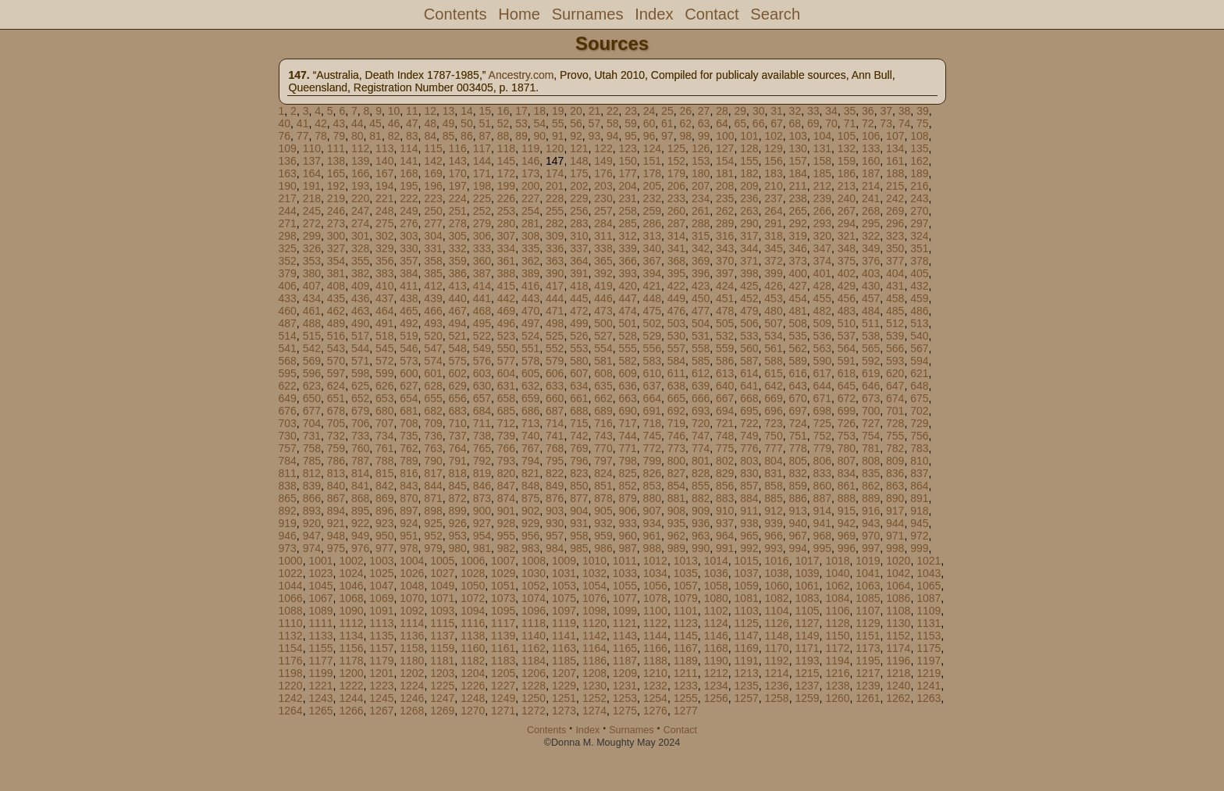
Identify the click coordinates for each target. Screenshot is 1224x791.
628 (433, 385)
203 (603, 186)
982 (506, 548)
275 (384, 223)
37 (886, 111)
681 (409, 410)
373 (797, 261)
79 (339, 136)
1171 (807, 648)
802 (725, 460)
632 (530, 385)
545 (384, 348)
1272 (533, 710)
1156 (351, 648)
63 (704, 123)
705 (336, 423)
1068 (351, 598)
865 (288, 498)
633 (555, 385)
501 (627, 323)
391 (579, 273)
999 (919, 548)
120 (555, 148)
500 (603, 323)
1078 (655, 598)
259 (652, 211)
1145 (686, 635)
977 (384, 548)
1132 (291, 635)
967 (797, 535)
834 (847, 473)
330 (409, 248)
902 (530, 510)
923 (384, 523)
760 (360, 448)
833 (822, 473)
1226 (473, 685)
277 (433, 223)
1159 (442, 648)
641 (749, 385)
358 (433, 261)
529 (652, 336)
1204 (473, 673)
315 (701, 236)
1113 (381, 623)
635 (603, 385)
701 (895, 410)
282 (555, 223)
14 (467, 111)
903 (555, 510)
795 (555, 460)
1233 (686, 685)
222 (409, 198)
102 (773, 136)
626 (384, 385)
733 (360, 435)
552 (555, 348)
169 (433, 173)
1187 (625, 660)
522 (482, 336)
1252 (594, 698)
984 (555, 548)
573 (409, 361)
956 (530, 535)
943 (871, 523)
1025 (381, 573)
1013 (686, 560)
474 (627, 311)
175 (579, 173)
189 (919, 173)
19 (558, 111)
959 (603, 535)
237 (773, 198)
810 (919, 460)
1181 (442, 660)
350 (895, 248)
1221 (320, 685)
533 (749, 336)
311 (603, 236)
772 (652, 448)
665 (676, 398)
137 (312, 161)
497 (530, 323)
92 (576, 136)
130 (797, 148)
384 (409, 273)
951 (409, 535)
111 (336, 148)
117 (482, 148)
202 (579, 186)
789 (409, 460)
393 (627, 273)
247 (360, 211)
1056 (655, 585)
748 (725, 435)
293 (822, 223)
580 (579, 361)
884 (749, 498)
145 (506, 161)
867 (336, 498)
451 (725, 298)
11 (412, 111)
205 (652, 186)
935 (676, 523)
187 (871, 173)
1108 (898, 610)
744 (627, 435)
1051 (503, 585)
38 (904, 111)
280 (506, 223)
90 (540, 136)
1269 (442, 710)
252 (482, 211)
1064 (898, 585)
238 (797, 198)
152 (676, 161)
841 (360, 485)
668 (749, 398)
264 (773, 211)
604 (506, 373)
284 (603, 223)
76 (285, 136)
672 (847, 398)
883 (725, 498)
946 (288, 535)
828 (701, 473)
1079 (686, 598)
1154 (291, 648)
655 (433, 398)
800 (676, 460)
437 (384, 298)
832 (797, 473)
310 (579, 236)
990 (701, 548)
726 (847, 423)
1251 (564, 698)
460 (288, 311)
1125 (747, 623)
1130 (898, 623)
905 (603, 510)
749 (749, 435)
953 (457, 535)
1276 (655, 710)
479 (749, 311)
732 (336, 435)
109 (288, 148)
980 (457, 548)
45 (375, 123)
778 (797, 448)
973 (288, 548)
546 (409, 348)
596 (312, 373)
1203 (442, 673)
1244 (351, 698)
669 (773, 398)
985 (579, 548)
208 (725, 186)
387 (482, 273)
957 (555, 535)
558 (701, 348)
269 (895, 211)
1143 (625, 635)
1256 (716, 698)
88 (503, 136)
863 (895, 485)
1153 (928, 635)
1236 (777, 685)
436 (360, 298)
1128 (837, 623)
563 (822, 348)
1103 (747, 610)
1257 (747, 698)
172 (506, 173)
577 (506, 361)
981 (482, 548)
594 (919, 361)
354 (336, 261)
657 (482, 398)
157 (797, 161)
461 (312, 311)
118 (506, 148)
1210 (655, 673)
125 (676, 148)
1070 (412, 598)
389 (530, 273)
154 (725, 161)
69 (813, 123)
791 (457, 460)
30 (759, 111)
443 (530, 298)
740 (530, 435)
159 (847, 161)
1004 (412, 560)
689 (603, 410)
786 (336, 460)
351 (919, 248)
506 (749, 323)
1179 (381, 660)
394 (652, 273)
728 (895, 423)
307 (506, 236)
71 (850, 123)
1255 (686, 698)
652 (360, 398)
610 (652, 373)
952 (433, 535)
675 (919, 398)
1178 (351, 660)
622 (288, 385)
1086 (898, 598)
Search (775, 14)
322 (871, 236)
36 (868, 111)
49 (449, 123)
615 (773, 373)
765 (482, 448)
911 (749, 510)
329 (384, 248)
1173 (868, 648)
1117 (503, 623)
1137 (442, 635)
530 (676, 336)
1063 (868, 585)
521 (457, 336)
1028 (473, 573)
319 (797, 236)
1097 (564, 610)
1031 (564, 573)
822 (555, 473)
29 (741, 111)
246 (336, 211)
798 (627, 460)
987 (627, 548)
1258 (777, 698)
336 (555, 248)
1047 (381, 585)
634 (579, 385)
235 (725, 198)
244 (288, 211)
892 (288, 510)
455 (822, 298)
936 (701, 523)
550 (506, 348)
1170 (777, 648)
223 (433, 198)
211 (797, 186)
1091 (381, 610)
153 (701, 161)
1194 (837, 660)
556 (652, 348)
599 (384, 373)
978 (409, 548)
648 (919, 385)
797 (603, 460)
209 (749, 186)
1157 (381, 648)
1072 (473, 598)
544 (360, 348)
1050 (473, 585)
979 (433, 548)
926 (457, 523)
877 (579, 498)
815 (384, 473)
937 (725, 523)
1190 (716, 660)
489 (336, 323)
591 (847, 361)
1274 (594, 710)
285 (627, 223)
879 (627, 498)
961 (652, 535)
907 (652, 510)
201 (555, 186)
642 (773, 385)
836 (895, 473)
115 (433, 148)
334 (506, 248)
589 (797, 361)
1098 (594, 610)
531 (701, 336)
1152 (898, 635)
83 (412, 136)
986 (603, 548)
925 (433, 523)
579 (555, 361)
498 (555, 323)
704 (312, 423)
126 (701, 148)
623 (312, 385)
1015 (747, 560)
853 (652, 485)
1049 (442, 585)
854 (676, 485)
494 (457, 323)
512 (895, 323)
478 (725, 311)
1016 (777, 560)
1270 (473, 710)
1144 (655, 635)
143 (457, 161)
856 (725, 485)
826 (652, 473)
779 (822, 448)
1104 (777, 610)
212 (822, 186)
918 (919, 510)
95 (630, 136)
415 (506, 286)
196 (433, 186)
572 (384, 361)
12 (430, 111)
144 (482, 161)
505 (725, 323)
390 (555, 273)
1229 (564, 685)
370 (725, 261)
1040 (837, 573)
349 (871, 248)
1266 (351, 710)
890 (895, 498)
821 (530, 473)
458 (895, 298)
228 (555, 198)
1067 (320, 598)
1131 (928, 623)
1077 (625, 598)
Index (654, 14)
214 (871, 186)
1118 (533, 623)
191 (312, 186)
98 (685, 136)
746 (676, 435)
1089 (320, 610)
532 (725, 336)
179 (676, 173)
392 (603, 273)
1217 (868, 673)
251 (457, 211)
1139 (503, 635)
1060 (777, 585)
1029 (503, 573)
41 (303, 123)
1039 (807, 573)
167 (384, 173)
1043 (928, 573)
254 (530, 211)
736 (433, 435)
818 (457, 473)
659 (530, 398)
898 (433, 510)
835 (871, 473)
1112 (351, 623)
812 (312, 473)
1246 (412, 698)
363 (555, 261)
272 (312, 223)
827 (676, 473)
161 (895, 161)
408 (336, 286)
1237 (807, 685)
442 (506, 298)
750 (773, 435)
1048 (412, 585)
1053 (564, 585)
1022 (291, 573)
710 (457, 423)
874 (506, 498)
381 (336, 273)
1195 (868, 660)
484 (871, 311)
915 (847, 510)
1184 (533, 660)
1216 (837, 673)
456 (847, 298)
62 (685, 123)
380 (312, 273)
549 (482, 348)
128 (749, 148)
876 (555, 498)
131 (822, 148)
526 (579, 336)
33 (813, 111)
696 (773, 410)
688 (579, 410)
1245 (381, 698)
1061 (807, 585)
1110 (291, 623)
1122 (655, 623)
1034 (655, 573)
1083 (807, 598)
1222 (351, 685)
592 (871, 361)
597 (336, 373)
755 (895, 435)
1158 (412, 648)
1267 (381, 710)
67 (776, 123)
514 (288, 336)
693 (701, 410)
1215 (807, 673)
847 (506, 485)
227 (530, 198)
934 (652, 523)
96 (649, 136)
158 (822, 161)
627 (409, 385)
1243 (320, 698)
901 (506, 510)
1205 (503, 673)
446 (603, 298)
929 (530, 523)
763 (433, 448)
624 (336, 385)
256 (579, 211)
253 (506, 211)
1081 (747, 598)
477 (701, 311)
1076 (594, 598)
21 (595, 111)
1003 (381, 560)
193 (360, 186)
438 (409, 298)
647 (895, 385)
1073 (503, 598)
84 (430, 136)
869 (384, 498)
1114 (412, 623)
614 (749, 373)
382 (360, 273)
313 (652, 236)
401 (822, 273)
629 (457, 385)
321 (847, 236)
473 (603, 311)
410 (384, 286)
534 (773, 336)
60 (649, 123)
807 (847, 460)
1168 (716, 648)
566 (895, 348)
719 (676, 423)
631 (506, 385)
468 (482, 311)
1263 (928, 698)
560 (749, 348)
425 (749, 286)
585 (701, 361)
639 (701, 385)
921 (336, 523)
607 (579, 373)
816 (409, 473)
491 (384, 323)
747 (701, 435)
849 (555, 485)
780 (847, 448)
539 (895, 336)
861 (847, 485)
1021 (928, 560)
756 (919, 435)
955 (506, 535)
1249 (503, 698)
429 (847, 286)
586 (725, 361)
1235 (747, 685)
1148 (777, 635)
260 (676, 211)
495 (482, 323)
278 (457, 223)
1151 (868, 635)
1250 (533, 698)
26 (685, 111)
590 (822, 361)
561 (773, 348)
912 (773, 510)
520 (433, 336)
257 (603, 211)
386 (457, 273)
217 (288, 198)
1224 (412, 685)
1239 (868, 685)
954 (482, 535)
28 (722, 111)
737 (457, 435)
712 (506, 423)
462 (336, 311)
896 (384, 510)
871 (433, 498)
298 (288, 236)
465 (409, 311)
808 (871, 460)
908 (676, 510)
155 (749, 161)
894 (336, 510)
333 (482, 248)
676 (288, 410)
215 (895, 186)
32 (795, 111)
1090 (351, 610)
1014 (716, 560)
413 (457, 286)
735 (409, 435)
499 (579, 323)
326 (312, 248)
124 (652, 148)
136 (288, 161)
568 (288, 361)
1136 (412, 635)
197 (457, 186)
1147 (747, 635)
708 (409, 423)
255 (555, 211)
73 (886, 123)
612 (701, 373)
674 (895, 398)
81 (375, 136)
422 (676, 286)
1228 (533, 685)
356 (384, 261)
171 (482, 173)
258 (627, 211)
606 (555, 373)
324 (919, 236)
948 (336, 535)
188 (895, 173)
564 (847, 348)
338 (603, 248)
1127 (807, 623)
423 (701, 286)
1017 (807, 560)
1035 (686, 573)
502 (652, 323)
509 (822, 323)
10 (394, 111)
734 (384, 435)
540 (919, 336)
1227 (503, 685)
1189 (686, 660)
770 (603, 448)
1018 (837, 560)
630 (482, 385)
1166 (655, 648)
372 (773, 261)
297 (919, 223)
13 (449, 111)
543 (336, 348)
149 (603, 161)
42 (321, 123)
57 (595, 123)
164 (312, 173)
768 (555, 448)
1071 (442, 598)
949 (360, 535)
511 (871, 323)
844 (433, 485)
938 (749, 523)
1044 (291, 585)
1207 (564, 673)
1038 (777, 573)
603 (482, 373)
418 (579, 286)
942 (847, 523)
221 (384, 198)
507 (773, 323)
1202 (412, 673)
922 (360, 523)
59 (630, 123)
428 (822, 286)
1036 (716, 573)
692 (676, 410)
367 (652, 261)
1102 (716, 610)
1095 (503, 610)
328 (360, 248)
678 (336, 410)
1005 (442, 560)
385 (433, 273)
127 (725, 148)
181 (725, 173)
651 (336, 398)
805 (797, 460)
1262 (898, 698)
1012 (655, 560)
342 (701, 248)
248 (384, 211)
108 (919, 136)
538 (871, 336)
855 (701, 485)
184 (797, 173)
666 (701, 398)
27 (704, 111)
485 (895, 311)
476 (676, 311)
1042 (898, 573)
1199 (320, 673)
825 (627, 473)
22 (613, 111)
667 (725, 398)
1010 (594, 560)
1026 (412, 573)
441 (482, 298)
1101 (686, 610)
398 (749, 273)
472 (579, 311)
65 (740, 123)
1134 (351, 635)
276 (409, 223)
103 (798, 136)
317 (749, 236)
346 (797, 248)
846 (482, 485)
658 (506, 398)
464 (384, 311)
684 (482, 410)
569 (312, 361)
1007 (503, 560)
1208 (594, 673)
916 (871, 510)
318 (773, 236)
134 (895, 148)
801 (701, 460)
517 (360, 336)
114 (409, 148)
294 (847, 223)
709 (433, 423)
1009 (564, 560)
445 (579, 298)
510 (847, 323)
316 (725, 236)
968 (822, 535)
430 (871, 286)
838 (288, 485)
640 (725, 385)
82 (394, 136)
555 (627, 348)
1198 (291, 673)
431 (895, 286)
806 (822, 460)
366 (627, 261)
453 (773, 298)
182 (749, 173)
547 (433, 348)
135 (919, 148)
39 (922, 111)
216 (919, 186)
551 (530, 348)
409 (360, 286)
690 (627, 410)
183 (773, 173)
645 (847, 385)
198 (482, 186)
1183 (503, 660)
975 (336, 548)
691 (652, 410)
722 (749, 423)
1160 (473, 648)
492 (409, 323)
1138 (473, 635)
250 (433, 211)
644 (822, 385)
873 (482, 498)
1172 (837, 648)
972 (919, 535)
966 (773, 535)
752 (822, 435)
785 (312, 460)
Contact (711, 14)
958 (579, 535)
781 (871, 448)
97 (667, 136)
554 (603, 348)
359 (457, 261)
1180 (412, 660)
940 (797, 523)
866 (312, 498)
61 (667, 123)
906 (627, 510)
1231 (625, 685)
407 (312, 286)
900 (482, 510)
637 (652, 385)
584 (676, 361)
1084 (837, 598)
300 (336, 236)
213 (847, 186)
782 (895, 448)
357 (409, 261)
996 (847, 548)
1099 (625, 610)
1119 (564, 623)
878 (603, 498)
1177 (320, 660)
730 (288, 435)
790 (433, 460)
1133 (320, 635)
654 (409, 398)
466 (433, 311)
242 (895, 198)
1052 (533, 585)
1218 (898, 673)
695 (749, 410)
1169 (747, 648)
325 (288, 248)
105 (847, 136)
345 (773, 248)
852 (627, 485)
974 (312, 548)
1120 (594, 623)
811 (288, 473)
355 (360, 261)
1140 (533, 635)
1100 (655, 610)
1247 (442, 698)
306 (482, 236)
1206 (533, 673)
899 (457, 510)
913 (797, 510)
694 (725, 410)
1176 (291, 660)
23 (630, 111)
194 (384, 186)
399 (773, 273)
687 (555, 410)
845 (457, 485)
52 (503, 123)
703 (288, 423)
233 (676, 198)
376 (871, 261)
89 (521, 136)
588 (773, 361)
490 (360, 323)
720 (701, 423)
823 (579, 473)
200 (530, 186)
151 (652, 161)
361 (506, 261)
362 (530, 261)
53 (521, 123)
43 (339, 123)
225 (482, 198)
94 (613, 136)
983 (530, 548)
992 (749, 548)
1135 (381, 635)
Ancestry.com (521, 75)
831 (773, 473)
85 (449, 136)
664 (652, 398)
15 (485, 111)
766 (506, 448)
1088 (291, 610)
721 (725, 423)
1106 (837, 610)
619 (871, 373)
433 (288, 298)
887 (822, 498)
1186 (594, 660)
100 (725, 136)
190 (288, 186)
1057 (686, 585)
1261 (868, 698)
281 (530, 223)
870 (409, 498)
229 (579, 198)
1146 (716, 635)
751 (797, 435)
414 (482, 286)
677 (312, 410)
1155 (320, 648)
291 (773, 223)
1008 (533, 560)
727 (871, 423)
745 (652, 435)
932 (603, 523)
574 (433, 361)
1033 (625, 573)
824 (603, 473)
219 (336, 198)
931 (579, 523)
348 (847, 248)
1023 (320, 573)
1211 (686, 673)
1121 (625, 623)
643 (797, 385)
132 (847, 148)
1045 (320, 585)
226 (506, 198)
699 (847, 410)
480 (773, 311)
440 (457, 298)
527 (603, 336)
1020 (898, 560)
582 (627, 361)
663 (627, 398)
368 (676, 261)
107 (895, 136)
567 (919, 348)
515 (312, 336)
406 (288, 286)
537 (847, 336)
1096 (533, 610)
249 (409, 211)
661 (579, 398)
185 (822, 173)
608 (603, 373)
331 (433, 248)
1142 (594, 635)
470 (530, 311)
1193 (807, 660)
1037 (747, 573)
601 (433, 373)
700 (871, 410)
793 (506, 460)
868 (360, 498)
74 (904, 123)
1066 (291, 598)
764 (457, 448)
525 (555, 336)
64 (722, 123)
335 (530, 248)
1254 (655, 698)
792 (482, 460)
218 (312, 198)
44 (357, 123)
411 (409, 286)
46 (394, 123)
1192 (777, 660)
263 (749, 211)
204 (627, 186)
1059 (747, 585)
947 (312, 535)
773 (676, 448)
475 (652, 311)
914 (822, 510)
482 (822, 311)
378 (919, 261)
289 (725, 223)
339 (627, 248)
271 (288, 223)
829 (725, 473)
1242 (291, 698)
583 (652, 361)
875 (530, 498)
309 (555, 236)
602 (457, 373)
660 (555, 398)
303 (409, 236)
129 (773, 148)
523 (506, 336)
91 (558, 136)
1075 (564, 598)
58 (613, 123)
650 (312, 398)
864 (919, 485)
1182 (473, 660)
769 (579, 448)
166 (360, 173)
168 (409, 173)
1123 (686, 623)
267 (847, 211)
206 (676, 186)
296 (895, 223)
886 (797, 498)
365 (603, 261)
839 (312, 485)
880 (652, 498)
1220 (291, 685)
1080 (716, 598)
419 (603, 286)
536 (822, 336)
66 (759, 123)
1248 (473, 698)
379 (288, 273)
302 (384, 236)
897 (409, 510)
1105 (807, 610)
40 (285, 123)
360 (482, 261)
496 (506, 323)
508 (797, 323)
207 (701, 186)
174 (555, 173)
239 (822, 198)
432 (919, 286)
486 (919, 311)
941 (822, 523)
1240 (898, 685)
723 (773, 423)
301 (360, 236)
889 (871, 498)
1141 (564, 635)
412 (433, 286)
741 (555, 435)
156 (773, 161)
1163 (564, 648)
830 (749, 473)
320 (822, 236)
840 (336, 485)
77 (303, 136)
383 (384, 273)
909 (701, 510)
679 (360, 410)
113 (384, 148)
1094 (473, 610)
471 (555, 311)
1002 (351, 560)
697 (797, 410)
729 (919, 423)
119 (530, 148)
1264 (291, 710)
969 (847, 535)
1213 (747, 673)
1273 (564, 710)
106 (871, 136)
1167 (686, 648)
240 (847, 198)
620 (895, 373)
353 (312, 261)
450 (701, 298)
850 (579, 485)
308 (530, 236)
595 (288, 373)
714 (555, 423)
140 (384, 161)
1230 (594, 685)
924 (409, 523)
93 (595, 136)
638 (676, 385)
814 (360, 473)
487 (288, 323)
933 (627, 523)
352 (288, 261)
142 (433, 161)
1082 (777, 598)
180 (701, 173)
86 (467, 136)
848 (530, 485)
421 (652, 286)
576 (482, 361)
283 (579, 223)
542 (312, 348)
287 (676, 223)
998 (895, 548)
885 (773, 498)
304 (433, 236)
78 (321, 136)
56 (576, 123)
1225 (442, 685)
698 (822, 410)
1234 (716, 685)
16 (503, 111)
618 (847, 373)
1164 (594, 648)
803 (749, 460)
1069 (381, 598)
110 (312, 148)
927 (482, 523)
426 (773, 286)
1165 (625, 648)
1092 (412, 610)
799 (652, 460)
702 (919, 410)
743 (603, 435)
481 (797, 311)
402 (847, 273)
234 (701, 198)
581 (603, 361)
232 (652, 198)
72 (868, 123)
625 (360, 385)
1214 (777, 673)
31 (776, 111)
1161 (503, 648)
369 (701, 261)
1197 (928, 660)
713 (530, 423)
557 (676, 348)
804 (773, 460)
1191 (747, 660)
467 (457, 311)
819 (482, 473)
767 (530, 448)
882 (701, 498)
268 (871, 211)
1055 (625, 585)
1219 (928, 673)
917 (895, 510)
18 (540, 111)
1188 (655, 660)
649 (288, 398)
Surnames (588, 14)
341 (676, 248)
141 (409, 161)
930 (555, 523)
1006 (473, 560)
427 (797, 286)
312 (627, 236)
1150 (837, 635)
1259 (807, 698)
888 (847, 498)
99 (704, 136)
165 (336, 173)
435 (336, 298)
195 (409, 186)
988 (652, 548)
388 (506, 273)
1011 (625, 560)
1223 (381, 685)
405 (919, 273)
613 (725, 373)
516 (336, 336)
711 (482, 423)
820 (506, 473)
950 (384, 535)
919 (288, 523)
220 (360, 198)
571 (360, 361)
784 (288, 460)
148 (579, 161)
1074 (533, 598)
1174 (898, 648)
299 (312, 236)
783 (919, 448)
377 (895, 261)
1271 (503, 710)
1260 (837, 698)
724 (797, 423)
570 (336, 361)
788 (384, 460)
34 (831, 111)
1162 (533, 648)
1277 (686, 710)
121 (579, 148)
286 (652, 223)
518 (384, 336)
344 (749, 248)
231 (627, 198)
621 (919, 373)
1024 (351, 573)
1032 (594, 573)
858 (773, 485)
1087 (928, 598)
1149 (807, 635)
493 (433, 323)
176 (603, 173)
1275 (625, 710)
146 (530, 161)
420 (627, 286)
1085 (868, 598)
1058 (716, 585)
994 (797, 548)
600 (409, 373)
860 (822, 485)
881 (676, 498)
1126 (777, 623)
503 (676, 323)
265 (797, 211)
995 (822, 548)
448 (652, 298)
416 (530, 286)
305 (457, 236)
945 (919, 523)
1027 (442, 573)
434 (312, 298)
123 (627, 148)
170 (457, 173)
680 (384, 410)
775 (725, 448)
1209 (625, 673)
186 (847, 173)
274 (360, 223)
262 (725, 211)
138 (336, 161)
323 (895, 236)
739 (506, 435)
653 (384, 398)
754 (871, 435)
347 (822, 248)
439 (433, 298)
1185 (564, 660)
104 (822, 136)
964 (725, 535)
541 (288, 348)
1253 (625, 698)
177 (627, 173)
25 (667, 111)
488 (312, 323)
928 (506, 523)
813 (336, 473)
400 (797, 273)
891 (919, 498)
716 (603, 423)
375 (847, 261)
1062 (837, 585)
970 (871, 535)
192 (336, 186)
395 (676, 273)
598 (360, 373)
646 (871, 385)
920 (312, 523)
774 (701, 448)
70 (831, 123)
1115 (442, 623)
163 (288, 173)
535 (797, 336)
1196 (898, 660)
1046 (351, 585)
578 (530, 361)
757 (288, 448)
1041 (868, 573)
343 (725, 248)
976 (360, 548)
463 (360, 311)
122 (603, 148)
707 (384, 423)
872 (457, 498)
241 (871, 198)
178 (652, 173)
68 (795, 123)
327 (336, 248)
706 (360, 423)
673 (871, 398)
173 (530, 173)
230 (603, 198)
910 (725, 510)
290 (749, 223)
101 (749, 136)
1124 (716, 623)
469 (506, 311)
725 (822, 423)
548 (457, 348)
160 (871, 161)
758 (312, 448)
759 (336, 448)
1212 (716, 673)
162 (919, 161)
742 (579, 435)
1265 (320, 710)
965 (749, 535)
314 (676, 236)
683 (457, 410)
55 (558, 123)
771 (627, 448)
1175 (928, 648)
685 (506, 410)
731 (312, 435)
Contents (455, 14)
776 (749, 448)
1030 (533, 573)
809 (895, 460)
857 (749, 485)
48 (430, 123)
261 (701, 211)
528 (627, 336)
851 (603, 485)
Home (519, 14)
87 (485, 136)
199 (506, 186)
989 (676, 548)
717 (627, 423)
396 (701, 273)
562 (797, 348)
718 (652, 423)
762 (409, 448)
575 (457, 361)
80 (357, 136)
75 (922, 123)
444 (555, 298)
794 (530, 460)
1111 (320, 623)
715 (579, 423)
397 (725, 273)
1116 (473, 623)
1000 (291, 560)
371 (749, 261)
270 (919, 211)
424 (725, 286)
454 (797, 298)
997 (871, 548)
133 (871, 148)
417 (555, 286)
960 (627, 535)
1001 (320, 560)
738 (482, 435)
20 (576, 111)
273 (336, 223)
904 (579, 510)
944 (895, 523)
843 (409, 485)
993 (773, 548)
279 (482, 223)
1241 (928, 685)
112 (360, 148)
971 (895, 535)
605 (530, 373)
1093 (442, 610)
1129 (868, 623)
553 (579, 348)
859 (797, 485)
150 (627, 161)
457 (871, 298)
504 (701, 323)
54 (540, 123)
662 (603, 398)
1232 (655, 685)
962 (676, 535)
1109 (928, 610)
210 (773, 186)
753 (847, 435)
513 (919, 323)
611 (676, 373)
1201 (381, 673)
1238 (837, 685)
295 (871, 223)
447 (627, 298)
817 (433, 473)
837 (919, 473)
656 (457, 398)
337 (579, 248)
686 (530, 410)
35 (850, 111)
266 (822, 211)
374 (822, 261)
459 (919, 298)
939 (773, 523)
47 (412, 123)
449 (676, 298)
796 (579, 460)
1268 (412, 710)
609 (627, 373)
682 (433, 410)
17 (521, 111)
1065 (928, 585)
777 (773, 448)
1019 (868, 560)
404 (895, 273)
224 (457, 198)
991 (725, 548)
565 (871, 348)
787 (360, 460)
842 (384, 485)
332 (457, 248)
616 (797, 373)
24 (649, 111)
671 (822, 398)
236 (749, 198)
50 (467, 123)
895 (360, 510)
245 (312, 211)
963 (701, 535)
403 (871, 273)
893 (312, 510)
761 (384, 448)
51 (485, 123)
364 (579, 261)
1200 (351, 673)
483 (847, 311)
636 (627, 385)
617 (822, 373)
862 (871, 485)
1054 (594, 585)
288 (701, 223)
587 (749, 361)
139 (360, 161)
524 (530, 336)
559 (725, 348)
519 (409, 336)
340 (652, 248)
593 (895, 361)
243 (919, 198)
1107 (868, 610)
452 (749, 298)
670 (797, 398)
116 (457, 148)
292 (797, 223)
